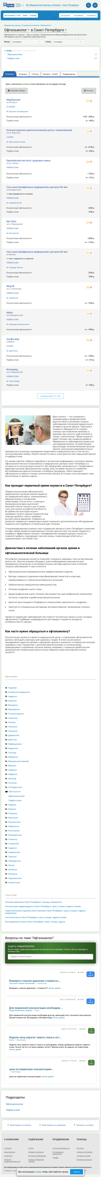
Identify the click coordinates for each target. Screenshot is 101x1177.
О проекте (7, 1148)
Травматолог (14, 852)
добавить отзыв (12, 167)
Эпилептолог (14, 882)
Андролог (12, 696)
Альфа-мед (12, 339)
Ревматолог (13, 826)
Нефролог (12, 774)
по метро (91, 15)
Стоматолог (13, 844)
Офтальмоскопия (14, 55)
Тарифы (55, 1158)
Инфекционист (15, 744)
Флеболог (12, 869)
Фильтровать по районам (52, 1125)
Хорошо (76, 1172)
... (9, 683)
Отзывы (33, 15)
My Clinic (11, 221)
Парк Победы (14, 381)
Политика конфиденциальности (12, 1160)
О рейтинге (8, 1156)
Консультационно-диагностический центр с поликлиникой (39, 130)
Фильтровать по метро (19, 1125)
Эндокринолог (15, 878)
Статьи (30, 1148)
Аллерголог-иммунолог (19, 692)
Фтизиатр (12, 874)
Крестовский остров (17, 142)
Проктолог (13, 818)
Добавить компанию (36, 1152)
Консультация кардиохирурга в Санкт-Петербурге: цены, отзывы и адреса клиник (43, 906)
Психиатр (12, 813)
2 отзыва (9, 137)
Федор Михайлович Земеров (20, 1010)
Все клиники (13, 15)
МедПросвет (13, 99)
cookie (38, 1172)
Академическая (15, 203)
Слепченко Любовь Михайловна (22, 983)
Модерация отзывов (84, 1160)
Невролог (12, 770)
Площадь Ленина (16, 267)
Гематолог (13, 718)
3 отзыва (9, 346)
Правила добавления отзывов (36, 1160)
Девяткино (13, 351)
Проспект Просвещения (18, 112)
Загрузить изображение (37, 1156)
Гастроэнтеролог (16, 714)
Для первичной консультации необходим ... (36, 1007)
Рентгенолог (14, 831)
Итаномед (12, 369)
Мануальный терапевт (18, 761)
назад (21, 51)
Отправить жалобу (83, 1156)
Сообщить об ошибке (84, 1152)
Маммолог (13, 757)
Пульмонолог (14, 822)
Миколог (12, 765)
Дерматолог (14, 735)
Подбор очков (13, 58)
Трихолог (12, 856)
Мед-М (10, 286)
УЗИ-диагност (14, 861)
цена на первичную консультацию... (31, 1069)
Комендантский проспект (19, 324)
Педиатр (12, 805)
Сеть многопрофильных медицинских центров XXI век (37, 187)
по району (78, 15)
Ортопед (12, 778)
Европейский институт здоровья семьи (28, 160)
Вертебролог (14, 709)
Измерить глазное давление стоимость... (35, 980)
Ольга (11, 1040)
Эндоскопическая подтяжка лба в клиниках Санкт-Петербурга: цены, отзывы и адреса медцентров (45, 912)
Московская (14, 233)
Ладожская (13, 298)
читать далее (54, 988)
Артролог (12, 701)
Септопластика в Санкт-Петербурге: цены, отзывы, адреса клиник (35, 917)
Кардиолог (13, 748)
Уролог (11, 865)
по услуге (65, 15)
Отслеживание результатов (57, 1153)
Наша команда (9, 1152)
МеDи (9, 312)
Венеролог (13, 705)
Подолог (12, 809)
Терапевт (12, 688)
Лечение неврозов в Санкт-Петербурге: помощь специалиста (33, 902)
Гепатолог (13, 727)
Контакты (80, 1148)
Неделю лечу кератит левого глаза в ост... (35, 1037)
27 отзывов (10, 106)
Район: (48, 42)
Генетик (12, 722)
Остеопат (12, 783)
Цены (25, 15)
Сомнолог (12, 839)
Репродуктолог (15, 835)
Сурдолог (12, 848)
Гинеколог (13, 731)
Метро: (7, 42)
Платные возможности (61, 1148)
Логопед (12, 752)
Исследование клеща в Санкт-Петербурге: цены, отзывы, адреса (35, 922)
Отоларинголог (15, 787)
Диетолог (12, 740)
